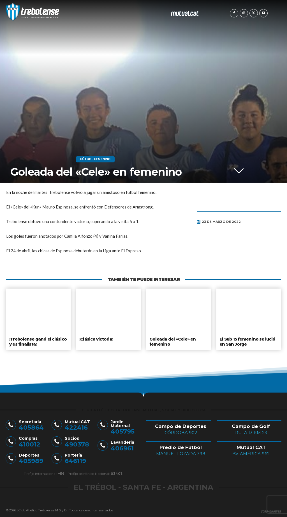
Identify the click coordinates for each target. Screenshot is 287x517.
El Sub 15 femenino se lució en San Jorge (247, 341)
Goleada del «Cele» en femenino (172, 341)
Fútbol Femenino (95, 159)
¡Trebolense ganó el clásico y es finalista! (37, 341)
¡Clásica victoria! (96, 339)
